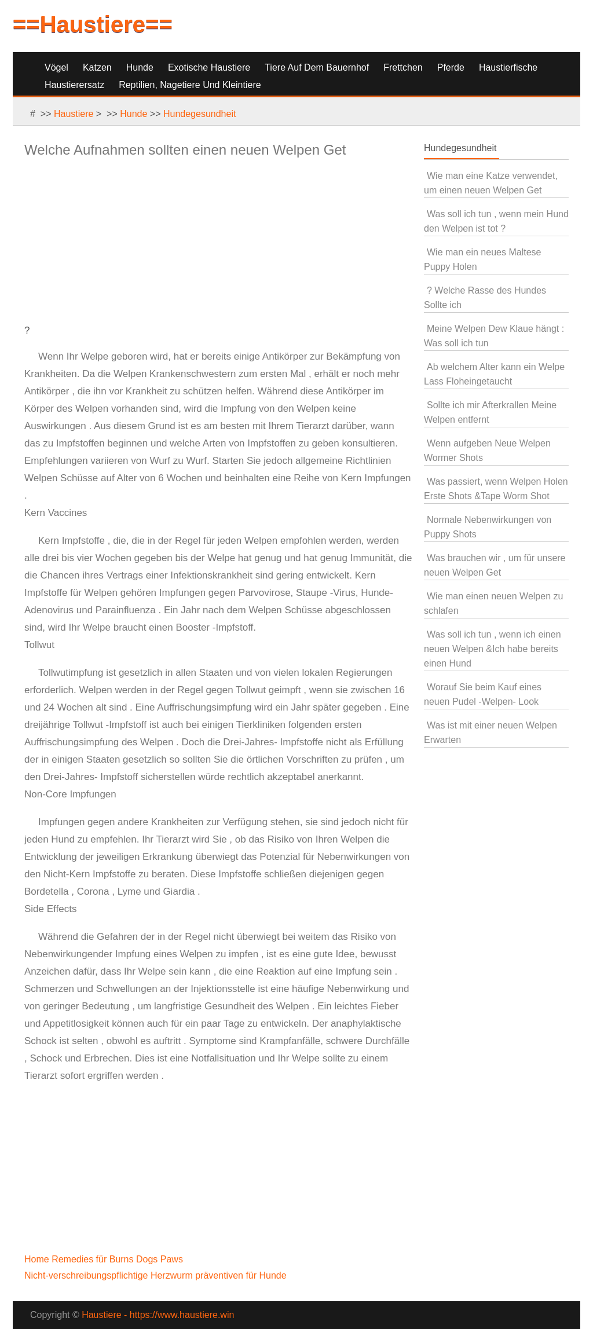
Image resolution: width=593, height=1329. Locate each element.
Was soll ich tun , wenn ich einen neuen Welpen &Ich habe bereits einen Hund (492, 648)
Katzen (97, 67)
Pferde (450, 67)
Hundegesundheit (199, 114)
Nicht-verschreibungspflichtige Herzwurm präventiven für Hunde (156, 1275)
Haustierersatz (74, 85)
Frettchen (403, 67)
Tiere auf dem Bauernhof (317, 67)
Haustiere (73, 114)
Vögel (56, 67)
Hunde (139, 67)
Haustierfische (508, 67)
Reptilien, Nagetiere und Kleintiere (190, 85)
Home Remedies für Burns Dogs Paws (104, 1259)
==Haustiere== (93, 24)
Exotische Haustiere (209, 67)
